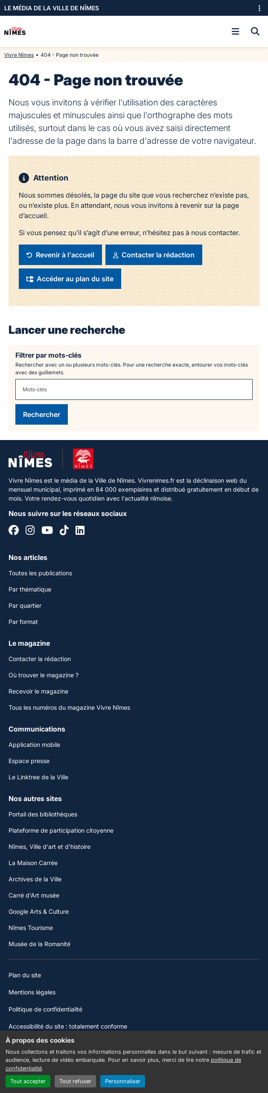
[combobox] (134, 389)
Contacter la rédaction (40, 658)
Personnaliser (122, 1081)
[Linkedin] (80, 531)
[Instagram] (30, 531)
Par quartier (25, 605)
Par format (23, 621)
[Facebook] (14, 531)
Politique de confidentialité (45, 1009)
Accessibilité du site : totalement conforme (68, 1026)
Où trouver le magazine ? (44, 675)
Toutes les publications (40, 573)
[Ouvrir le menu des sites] (259, 8)
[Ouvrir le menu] (235, 31)
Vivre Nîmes (19, 55)
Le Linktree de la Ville (38, 777)
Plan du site (25, 975)
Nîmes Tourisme (31, 927)
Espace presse (29, 760)
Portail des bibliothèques (43, 814)
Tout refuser (75, 1081)
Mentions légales (32, 992)
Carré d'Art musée (34, 895)
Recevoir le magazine (38, 691)
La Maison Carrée (33, 862)
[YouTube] (47, 531)
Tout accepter (28, 1081)
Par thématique (30, 589)
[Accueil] (15, 31)
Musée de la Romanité (39, 943)
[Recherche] (255, 31)
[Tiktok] (64, 531)
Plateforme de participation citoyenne (61, 830)
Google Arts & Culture (39, 911)
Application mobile (34, 744)
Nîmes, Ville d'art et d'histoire (49, 846)
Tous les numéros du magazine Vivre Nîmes (69, 707)
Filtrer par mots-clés (48, 355)
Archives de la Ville (35, 879)
